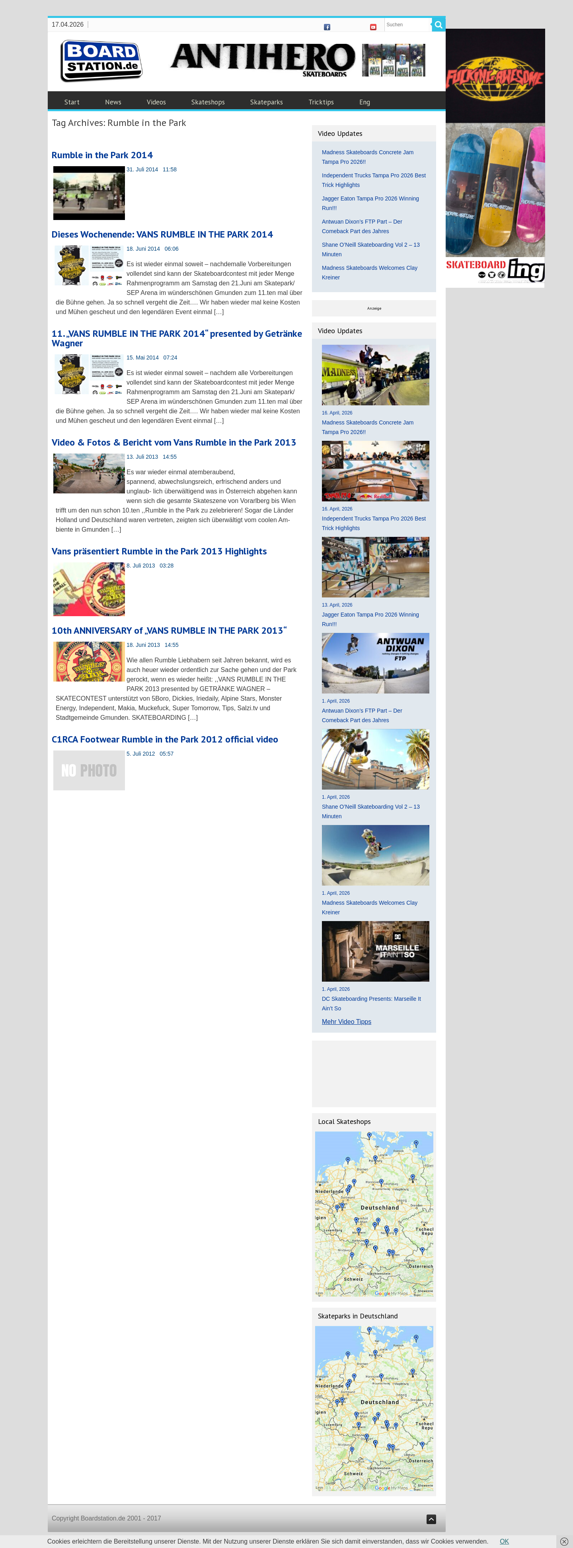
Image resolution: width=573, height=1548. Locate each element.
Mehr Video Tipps (346, 1021)
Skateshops (208, 102)
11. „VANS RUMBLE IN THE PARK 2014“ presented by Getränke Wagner (177, 338)
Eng (364, 102)
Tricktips (321, 102)
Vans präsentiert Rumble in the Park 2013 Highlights (159, 551)
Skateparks (266, 102)
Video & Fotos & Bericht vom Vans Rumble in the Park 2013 (174, 442)
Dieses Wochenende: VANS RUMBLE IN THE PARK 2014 (162, 234)
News (113, 102)
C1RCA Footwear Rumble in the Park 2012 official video (165, 739)
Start (72, 102)
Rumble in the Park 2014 (102, 155)
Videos (156, 102)
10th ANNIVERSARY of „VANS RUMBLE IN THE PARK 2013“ (169, 630)
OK (504, 1541)
